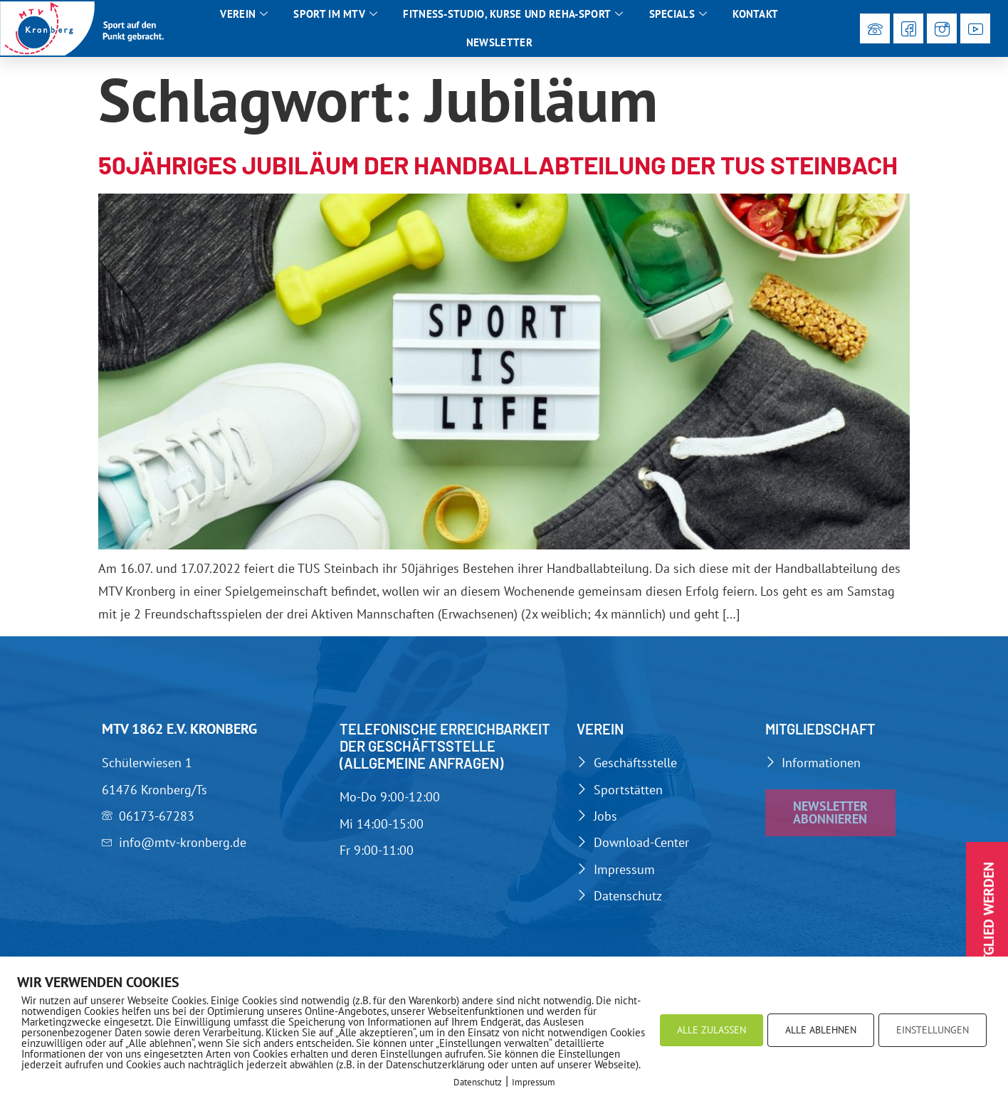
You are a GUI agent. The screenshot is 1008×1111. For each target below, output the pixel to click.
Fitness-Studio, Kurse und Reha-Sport (513, 14)
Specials (678, 14)
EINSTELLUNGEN (932, 1029)
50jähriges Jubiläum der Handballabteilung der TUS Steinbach (498, 164)
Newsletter (499, 42)
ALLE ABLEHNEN (820, 1029)
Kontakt (755, 14)
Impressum (533, 1082)
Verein (244, 14)
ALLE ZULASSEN (711, 1029)
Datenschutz (477, 1082)
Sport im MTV (335, 14)
